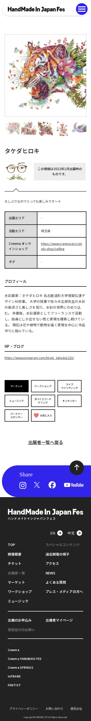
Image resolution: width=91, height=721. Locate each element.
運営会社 (76, 708)
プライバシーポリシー (23, 708)
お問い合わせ (54, 708)
